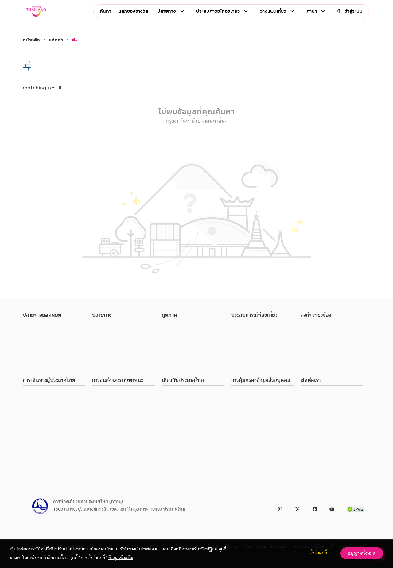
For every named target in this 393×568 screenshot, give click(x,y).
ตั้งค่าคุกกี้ (318, 552)
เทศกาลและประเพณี (110, 366)
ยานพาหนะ (102, 417)
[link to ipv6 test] (355, 508)
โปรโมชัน (170, 446)
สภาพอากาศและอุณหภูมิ (184, 395)
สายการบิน (101, 409)
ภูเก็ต (28, 344)
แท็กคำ (56, 40)
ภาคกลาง (170, 336)
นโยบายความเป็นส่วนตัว (253, 395)
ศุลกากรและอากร (38, 402)
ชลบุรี (28, 351)
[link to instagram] (280, 508)
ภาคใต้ (168, 359)
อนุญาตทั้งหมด (361, 553)
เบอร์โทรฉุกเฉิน (37, 431)
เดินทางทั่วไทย (105, 402)
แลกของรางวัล (133, 11)
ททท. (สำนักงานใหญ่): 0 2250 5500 (334, 395)
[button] (54, 315)
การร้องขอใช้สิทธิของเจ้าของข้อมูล (261, 402)
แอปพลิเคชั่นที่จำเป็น (41, 439)
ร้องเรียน (309, 351)
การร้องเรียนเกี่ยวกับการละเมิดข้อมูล (264, 409)
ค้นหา (105, 11)
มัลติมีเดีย (32, 461)
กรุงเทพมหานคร (38, 329)
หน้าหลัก (31, 40)
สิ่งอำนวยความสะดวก (181, 417)
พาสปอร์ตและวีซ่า (38, 395)
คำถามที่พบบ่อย (37, 453)
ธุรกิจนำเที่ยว (174, 464)
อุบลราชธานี (33, 359)
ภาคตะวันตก (173, 366)
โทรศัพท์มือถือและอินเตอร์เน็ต (50, 417)
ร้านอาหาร (101, 336)
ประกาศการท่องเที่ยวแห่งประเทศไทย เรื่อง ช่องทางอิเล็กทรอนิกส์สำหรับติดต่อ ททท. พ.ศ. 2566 (334, 424)
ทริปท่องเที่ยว (175, 455)
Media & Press (314, 336)
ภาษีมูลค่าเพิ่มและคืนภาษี (45, 409)
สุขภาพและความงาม (110, 351)
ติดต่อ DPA (241, 417)
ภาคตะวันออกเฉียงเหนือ (183, 351)
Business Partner (316, 329)
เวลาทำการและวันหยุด (182, 409)
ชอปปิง (98, 344)
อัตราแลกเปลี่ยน (37, 424)
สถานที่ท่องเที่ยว (107, 329)
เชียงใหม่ (31, 336)
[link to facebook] (314, 508)
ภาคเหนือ (170, 329)
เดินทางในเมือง (106, 395)
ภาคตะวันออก (174, 344)
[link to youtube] (331, 508)
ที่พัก (166, 473)
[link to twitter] (297, 508)
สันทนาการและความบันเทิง (116, 359)
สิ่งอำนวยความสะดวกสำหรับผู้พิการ (54, 446)
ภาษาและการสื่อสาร (179, 402)
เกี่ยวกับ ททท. (314, 344)
